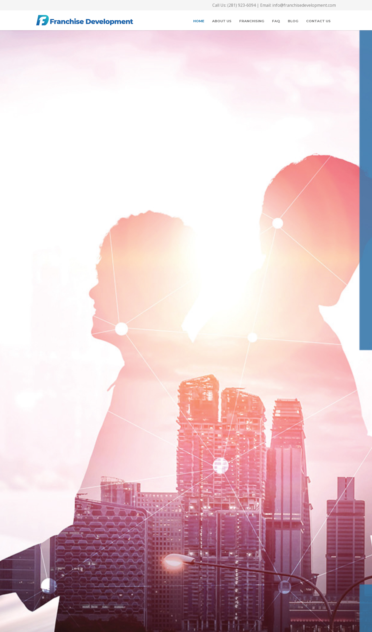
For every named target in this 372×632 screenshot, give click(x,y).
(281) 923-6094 (241, 5)
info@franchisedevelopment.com (304, 5)
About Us (221, 21)
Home (198, 21)
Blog (293, 21)
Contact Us (318, 21)
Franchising (251, 21)
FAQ (276, 21)
